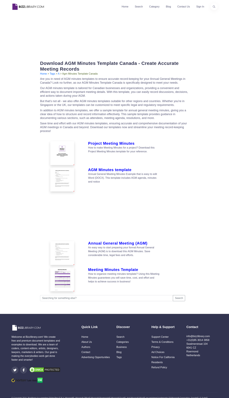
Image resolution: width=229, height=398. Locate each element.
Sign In (200, 6)
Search (139, 6)
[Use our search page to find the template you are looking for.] (214, 6)
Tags (52, 73)
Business (121, 338)
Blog (168, 6)
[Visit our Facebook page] (23, 361)
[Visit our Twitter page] (14, 361)
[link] (15, 361)
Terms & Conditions (162, 333)
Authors (85, 338)
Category (154, 6)
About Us (86, 333)
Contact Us (183, 6)
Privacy (155, 338)
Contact (85, 343)
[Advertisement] (114, 35)
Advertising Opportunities (95, 348)
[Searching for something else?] (106, 289)
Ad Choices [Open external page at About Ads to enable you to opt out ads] (157, 343)
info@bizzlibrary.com (198, 327)
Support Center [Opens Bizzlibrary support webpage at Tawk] (160, 328)
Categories (122, 333)
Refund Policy (159, 358)
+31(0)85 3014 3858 (197, 331)
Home (125, 6)
